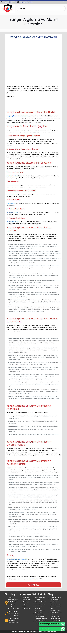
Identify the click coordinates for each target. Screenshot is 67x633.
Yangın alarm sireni (12, 212)
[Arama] (41, 8)
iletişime (32, 579)
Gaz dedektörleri (11, 203)
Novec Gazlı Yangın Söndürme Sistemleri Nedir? (56, 612)
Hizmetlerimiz (26, 600)
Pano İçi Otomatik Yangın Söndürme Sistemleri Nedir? (55, 619)
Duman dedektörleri (12, 176)
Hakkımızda (26, 597)
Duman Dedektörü (40, 610)
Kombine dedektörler (12, 194)
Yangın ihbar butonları (13, 221)
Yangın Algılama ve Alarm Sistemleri (17, 559)
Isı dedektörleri (11, 185)
